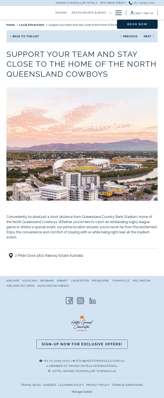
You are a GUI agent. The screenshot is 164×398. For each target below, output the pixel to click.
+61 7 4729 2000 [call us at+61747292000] (142, 2)
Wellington (142, 280)
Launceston (80, 280)
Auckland (29, 280)
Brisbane (47, 280)
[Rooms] (61, 13)
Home (10, 24)
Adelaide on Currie (20, 285)
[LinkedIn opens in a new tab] (92, 300)
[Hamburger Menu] (117, 13)
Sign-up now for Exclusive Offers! (82, 344)
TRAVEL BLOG (31, 384)
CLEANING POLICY (71, 384)
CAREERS (49, 384)
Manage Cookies (82, 391)
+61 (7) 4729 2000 (56, 360)
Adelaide (12, 280)
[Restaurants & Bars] (88, 13)
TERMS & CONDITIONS (127, 384)
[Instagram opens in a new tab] (80, 300)
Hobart (62, 280)
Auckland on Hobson (53, 285)
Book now (137, 24)
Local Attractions (31, 24)
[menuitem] (13, 280)
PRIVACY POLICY (98, 384)
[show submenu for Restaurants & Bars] (110, 13)
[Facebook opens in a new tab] (69, 300)
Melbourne (100, 280)
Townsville (120, 280)
